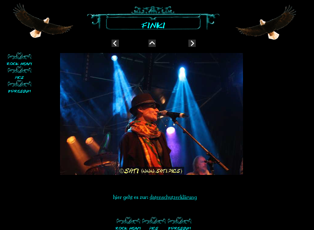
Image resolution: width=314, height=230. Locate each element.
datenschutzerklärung (173, 197)
